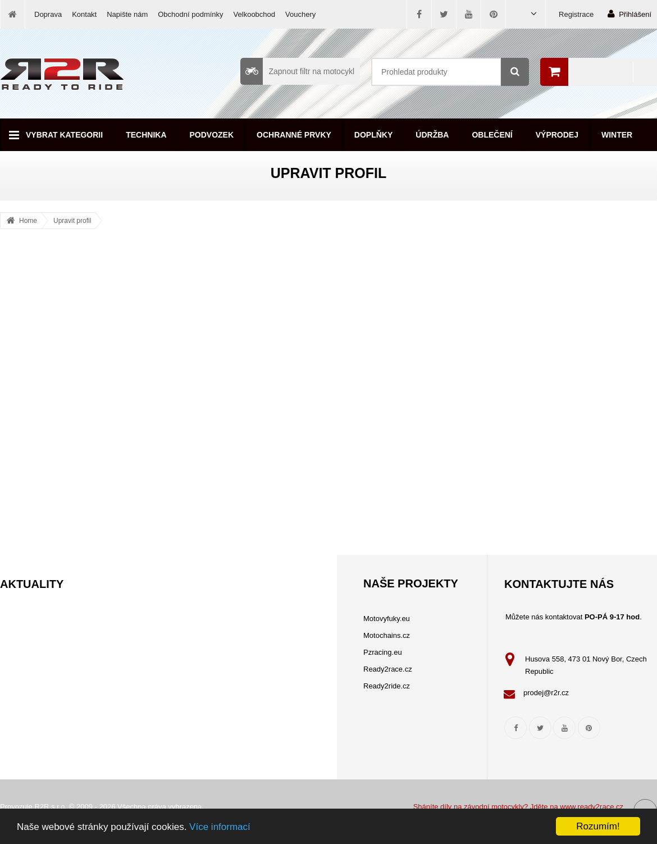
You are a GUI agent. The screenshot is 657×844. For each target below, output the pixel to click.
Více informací (219, 827)
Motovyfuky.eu (386, 618)
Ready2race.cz (387, 669)
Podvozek (212, 134)
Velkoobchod (254, 14)
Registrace (576, 14)
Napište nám (127, 14)
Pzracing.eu (382, 652)
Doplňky (373, 134)
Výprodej (557, 134)
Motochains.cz (386, 635)
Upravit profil (72, 221)
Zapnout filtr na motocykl (297, 71)
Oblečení (492, 134)
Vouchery (300, 14)
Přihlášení (629, 14)
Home (28, 221)
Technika (146, 134)
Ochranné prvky (294, 134)
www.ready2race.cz (591, 806)
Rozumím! (597, 826)
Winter (616, 134)
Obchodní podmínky (190, 14)
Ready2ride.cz (386, 686)
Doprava (48, 14)
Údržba (432, 134)
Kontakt (84, 14)
